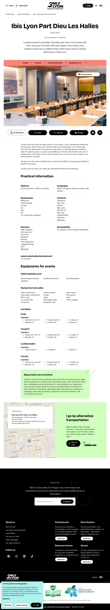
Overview (38, 63)
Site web (58, 133)
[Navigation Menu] (10, 5)
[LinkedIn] (24, 556)
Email (37, 133)
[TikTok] (32, 556)
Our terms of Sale (12, 536)
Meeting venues (24, 14)
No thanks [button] (7, 605)
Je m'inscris (67, 502)
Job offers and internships (16, 530)
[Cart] (96, 6)
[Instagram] (16, 556)
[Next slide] (86, 63)
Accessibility (10, 533)
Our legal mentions (13, 543)
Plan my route (73, 443)
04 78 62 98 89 (17, 133)
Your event (10, 14)
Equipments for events (77, 63)
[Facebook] (9, 556)
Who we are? (11, 527)
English (98, 577)
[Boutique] (87, 6)
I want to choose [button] (21, 605)
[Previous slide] (83, 63)
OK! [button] (36, 605)
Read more (61, 538)
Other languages (12, 540)
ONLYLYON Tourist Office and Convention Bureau (51, 607)
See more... (61, 220)
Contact (25, 63)
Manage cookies (78, 607)
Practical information (55, 63)
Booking (79, 133)
